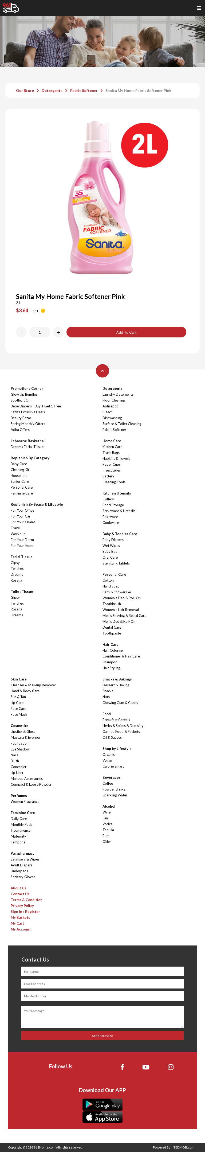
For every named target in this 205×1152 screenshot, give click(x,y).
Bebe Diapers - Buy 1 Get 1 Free (36, 406)
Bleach (107, 412)
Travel (16, 528)
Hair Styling (111, 668)
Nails (14, 755)
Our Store (25, 90)
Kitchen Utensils (116, 493)
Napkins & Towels (116, 458)
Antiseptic (110, 406)
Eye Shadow (20, 749)
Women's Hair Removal (120, 610)
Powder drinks (113, 789)
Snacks (107, 691)
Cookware (110, 522)
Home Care (111, 441)
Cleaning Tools (113, 482)
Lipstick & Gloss (23, 731)
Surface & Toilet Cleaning (121, 424)
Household (19, 475)
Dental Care (111, 627)
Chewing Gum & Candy (120, 702)
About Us (18, 888)
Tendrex (17, 568)
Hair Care (110, 644)
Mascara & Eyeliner (25, 737)
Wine (106, 812)
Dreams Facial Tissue (27, 447)
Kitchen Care (112, 447)
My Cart (17, 923)
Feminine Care (22, 493)
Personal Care (22, 487)
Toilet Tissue (22, 591)
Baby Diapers (113, 540)
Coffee (107, 783)
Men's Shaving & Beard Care (124, 615)
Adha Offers (20, 429)
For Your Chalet (23, 522)
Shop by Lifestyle (117, 748)
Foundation (20, 743)
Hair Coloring (112, 650)
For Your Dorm (22, 540)
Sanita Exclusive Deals (28, 412)
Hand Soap (111, 586)
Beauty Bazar (21, 418)
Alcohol (108, 806)
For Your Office (22, 510)
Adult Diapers (21, 865)
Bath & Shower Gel (117, 592)
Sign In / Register (25, 911)
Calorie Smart (113, 766)
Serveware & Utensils (118, 511)
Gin (105, 818)
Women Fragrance (25, 801)
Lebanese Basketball (28, 441)
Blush (15, 761)
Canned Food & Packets (121, 731)
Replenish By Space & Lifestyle (37, 504)
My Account (21, 929)
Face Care (18, 708)
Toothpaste (111, 633)
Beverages (111, 777)
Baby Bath (110, 551)
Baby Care (19, 464)
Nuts (106, 697)
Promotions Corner (27, 388)
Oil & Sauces (112, 737)
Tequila (108, 830)
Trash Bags (111, 452)
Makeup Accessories (27, 778)
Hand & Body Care (25, 691)
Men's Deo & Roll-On (118, 621)
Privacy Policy (22, 906)
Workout (18, 534)
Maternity (18, 836)
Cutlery (108, 499)
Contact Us (20, 894)
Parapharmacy (22, 853)
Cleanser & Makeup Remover (33, 685)
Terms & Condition (26, 900)
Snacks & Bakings (117, 679)
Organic (108, 754)
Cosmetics (20, 725)
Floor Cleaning (113, 400)
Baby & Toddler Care (119, 534)
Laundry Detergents (117, 394)
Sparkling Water (114, 795)
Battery (108, 476)
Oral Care (110, 557)
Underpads (19, 871)
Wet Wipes (111, 545)
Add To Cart (126, 332)
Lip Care (17, 702)
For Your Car (20, 516)
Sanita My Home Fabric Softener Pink (138, 90)
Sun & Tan (18, 697)
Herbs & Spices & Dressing (122, 725)
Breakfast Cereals (116, 720)
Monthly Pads (21, 824)
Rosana (16, 580)
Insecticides (111, 470)
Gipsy (15, 563)
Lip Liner (17, 772)
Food (106, 714)
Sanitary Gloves (23, 877)
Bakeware (110, 517)
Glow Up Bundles (24, 394)
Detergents (52, 90)
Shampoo (109, 662)
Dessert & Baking (115, 685)
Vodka (107, 824)
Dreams (17, 574)
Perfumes (19, 795)
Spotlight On (20, 400)
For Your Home (22, 545)
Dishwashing (112, 418)
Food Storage (113, 505)
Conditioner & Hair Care (121, 656)
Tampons (18, 842)
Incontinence (20, 830)
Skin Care (19, 679)
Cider (106, 841)
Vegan (107, 760)
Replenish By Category (30, 458)
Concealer (18, 767)
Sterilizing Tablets (116, 563)
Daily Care (19, 818)
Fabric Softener (84, 90)
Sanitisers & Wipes (25, 859)
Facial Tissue (22, 557)
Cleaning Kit (20, 470)
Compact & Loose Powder (31, 784)
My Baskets (20, 917)
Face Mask (19, 714)
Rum (105, 836)
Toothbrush (111, 604)
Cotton (108, 580)
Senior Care (20, 481)
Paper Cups (111, 464)
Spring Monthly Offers (28, 424)
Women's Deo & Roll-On (121, 598)
